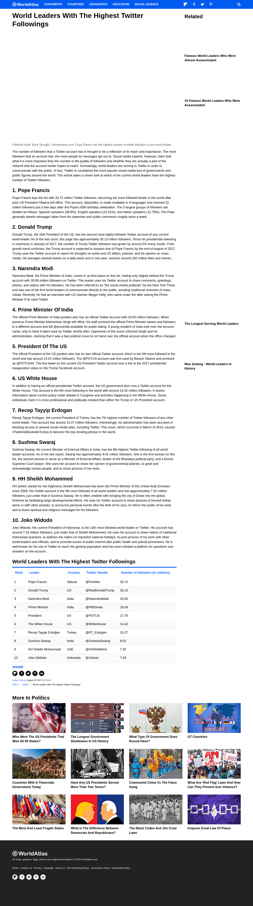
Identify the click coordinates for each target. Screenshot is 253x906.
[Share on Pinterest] (35, 673)
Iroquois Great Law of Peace (209, 828)
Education (121, 4)
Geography (98, 4)
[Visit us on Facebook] (22, 877)
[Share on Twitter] (28, 673)
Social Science (146, 4)
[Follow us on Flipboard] (15, 877)
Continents (53, 4)
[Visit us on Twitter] (29, 877)
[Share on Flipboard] (15, 673)
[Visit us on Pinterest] (36, 877)
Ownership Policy (121, 868)
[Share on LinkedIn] (41, 673)
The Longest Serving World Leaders (211, 323)
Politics (47, 680)
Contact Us (26, 868)
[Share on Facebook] (21, 673)
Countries (75, 4)
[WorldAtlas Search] (239, 4)
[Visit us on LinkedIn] (43, 877)
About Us (60, 868)
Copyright (48, 868)
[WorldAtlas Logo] (26, 4)
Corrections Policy (100, 868)
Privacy (38, 868)
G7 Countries (197, 737)
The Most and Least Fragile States (38, 828)
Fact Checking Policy (78, 868)
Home (15, 868)
